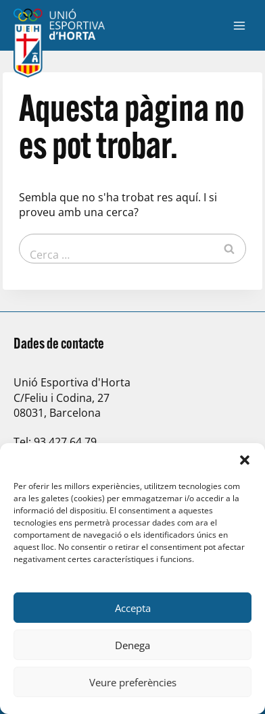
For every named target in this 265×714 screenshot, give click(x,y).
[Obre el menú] (238, 25)
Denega (132, 645)
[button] (244, 460)
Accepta (133, 608)
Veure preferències (132, 682)
